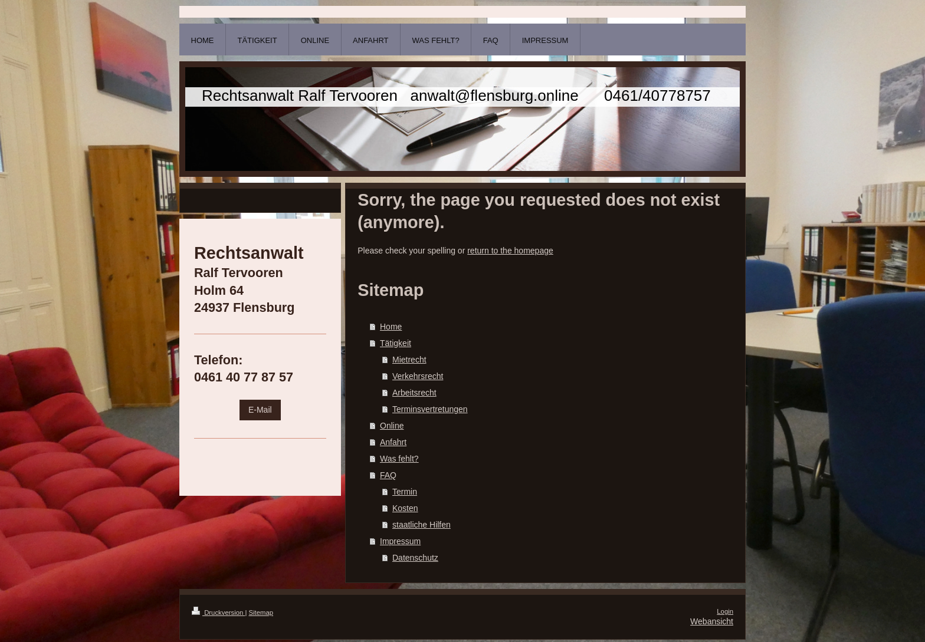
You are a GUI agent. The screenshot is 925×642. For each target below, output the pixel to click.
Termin (404, 491)
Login (725, 611)
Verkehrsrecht (417, 376)
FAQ (388, 475)
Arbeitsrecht (414, 392)
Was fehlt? (399, 458)
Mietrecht (409, 359)
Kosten (405, 508)
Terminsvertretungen (430, 409)
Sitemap (261, 612)
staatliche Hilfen (421, 524)
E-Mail (260, 409)
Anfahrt (393, 442)
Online (392, 425)
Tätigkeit (395, 343)
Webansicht (711, 621)
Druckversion (218, 612)
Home (391, 326)
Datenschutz (415, 557)
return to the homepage (510, 250)
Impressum (400, 541)
